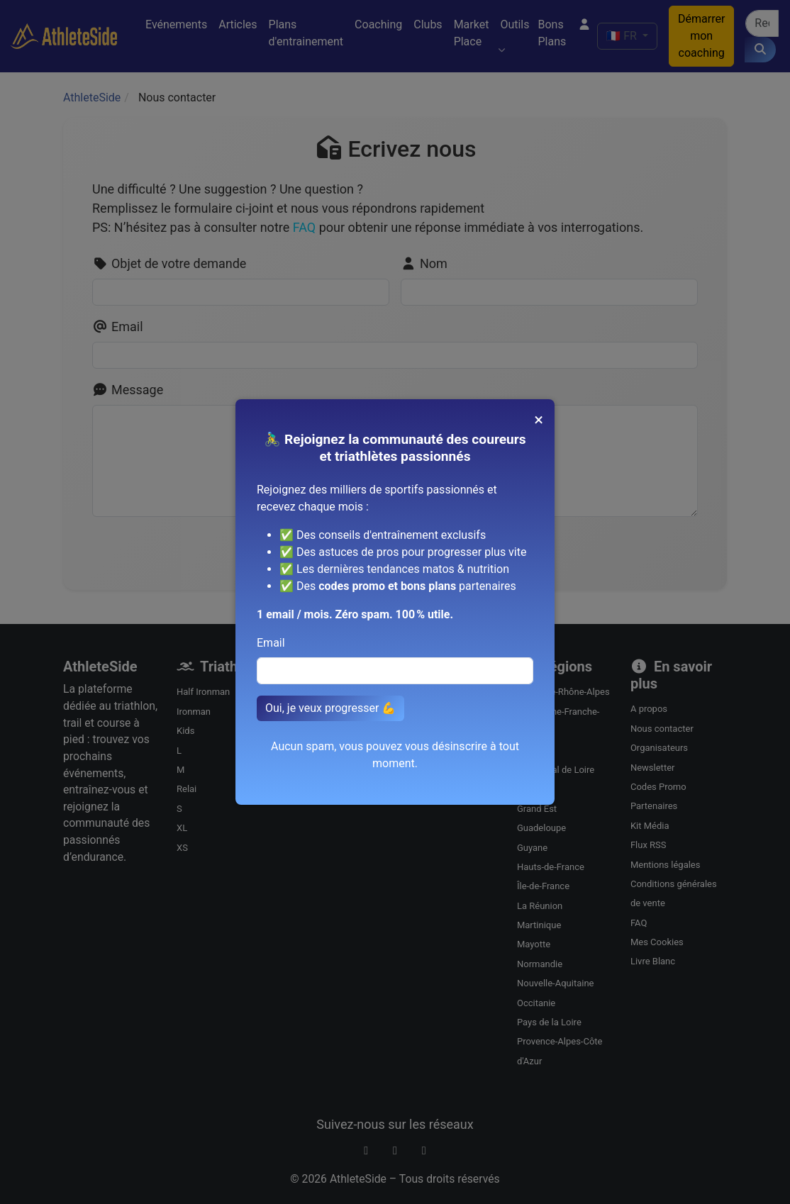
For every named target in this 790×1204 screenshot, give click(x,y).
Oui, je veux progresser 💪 (330, 708)
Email (271, 643)
